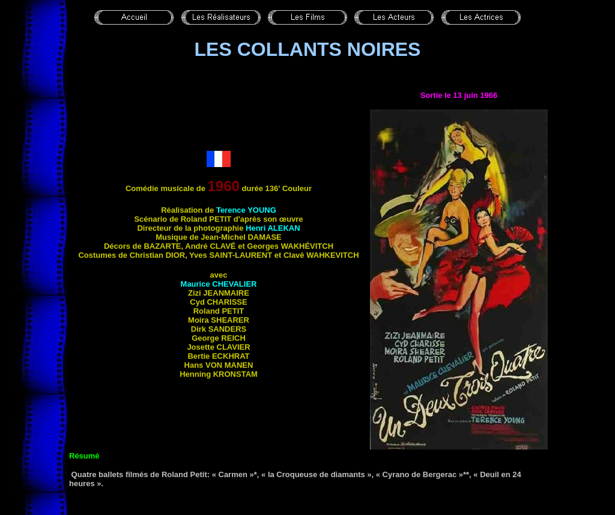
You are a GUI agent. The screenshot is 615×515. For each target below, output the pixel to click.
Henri (273, 228)
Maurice (219, 283)
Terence (246, 210)
